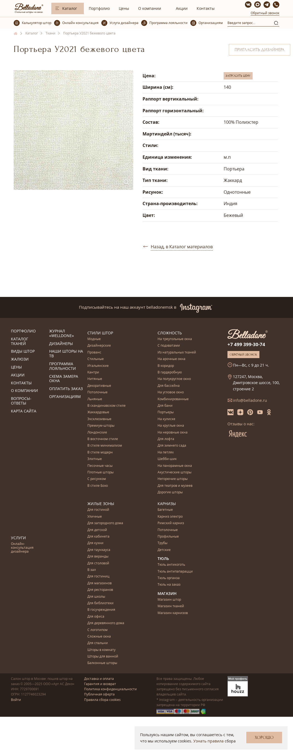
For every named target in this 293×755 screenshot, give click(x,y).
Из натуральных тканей (177, 352)
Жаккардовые (98, 412)
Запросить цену (238, 76)
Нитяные (94, 379)
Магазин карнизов (173, 613)
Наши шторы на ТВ (66, 353)
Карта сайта (23, 411)
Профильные (168, 537)
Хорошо (264, 737)
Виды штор (23, 351)
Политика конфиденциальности (110, 689)
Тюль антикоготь (171, 565)
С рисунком (96, 479)
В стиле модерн (100, 452)
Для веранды (97, 557)
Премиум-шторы (100, 426)
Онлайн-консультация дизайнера (22, 548)
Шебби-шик (167, 459)
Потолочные (97, 392)
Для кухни (95, 543)
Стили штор (100, 332)
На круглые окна (171, 426)
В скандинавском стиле (106, 406)
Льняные (94, 399)
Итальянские (98, 366)
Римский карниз (171, 523)
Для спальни (97, 643)
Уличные (94, 517)
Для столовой (98, 563)
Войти (16, 699)
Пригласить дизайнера (260, 49)
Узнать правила (208, 741)
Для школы (96, 597)
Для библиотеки (100, 603)
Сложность (170, 332)
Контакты (206, 8)
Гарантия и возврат (100, 684)
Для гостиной (98, 510)
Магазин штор (169, 600)
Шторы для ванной (102, 656)
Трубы (162, 543)
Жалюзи (20, 359)
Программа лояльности (62, 366)
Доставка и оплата (99, 678)
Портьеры (166, 412)
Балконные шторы (102, 663)
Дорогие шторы (170, 492)
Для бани (165, 406)
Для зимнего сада (172, 446)
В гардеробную (170, 372)
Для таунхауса (98, 550)
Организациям (65, 396)
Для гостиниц (98, 576)
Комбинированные (173, 399)
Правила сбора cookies (102, 699)
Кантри (93, 372)
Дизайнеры (61, 343)
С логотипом (97, 630)
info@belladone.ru (250, 400)
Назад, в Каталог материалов (182, 247)
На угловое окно (171, 392)
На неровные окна (173, 432)
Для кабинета (98, 537)
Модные (94, 339)
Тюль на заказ (169, 585)
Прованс (94, 352)
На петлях (166, 452)
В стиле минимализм (104, 446)
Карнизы (167, 503)
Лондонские (97, 432)
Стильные (95, 359)
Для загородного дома (105, 523)
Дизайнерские (99, 346)
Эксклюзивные (99, 419)
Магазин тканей (171, 606)
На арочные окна (171, 359)
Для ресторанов (100, 590)
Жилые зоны (100, 503)
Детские (164, 550)
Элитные (94, 459)
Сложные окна (99, 637)
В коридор (166, 366)
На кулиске (166, 419)
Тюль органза (169, 578)
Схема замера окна (63, 379)
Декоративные (99, 386)
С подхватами (169, 346)
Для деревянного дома (105, 623)
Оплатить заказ (66, 389)
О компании (149, 8)
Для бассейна (169, 386)
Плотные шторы (100, 472)
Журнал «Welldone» (61, 333)
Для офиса (95, 617)
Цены (124, 8)
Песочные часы (100, 466)
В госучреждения (101, 610)
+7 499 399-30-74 (246, 344)
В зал (91, 570)
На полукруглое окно (174, 379)
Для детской (97, 530)
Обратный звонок (265, 13)
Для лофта (166, 439)
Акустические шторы (174, 472)
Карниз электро (170, 517)
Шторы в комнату (101, 650)
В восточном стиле (102, 439)
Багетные (165, 510)
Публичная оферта (99, 694)
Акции (182, 8)
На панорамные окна (175, 466)
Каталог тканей (19, 341)
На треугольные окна (175, 339)
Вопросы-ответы (21, 401)
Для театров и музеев (175, 486)
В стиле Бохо (97, 486)
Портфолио (99, 8)
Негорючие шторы (173, 479)
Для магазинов (99, 583)
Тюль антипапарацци (175, 572)
